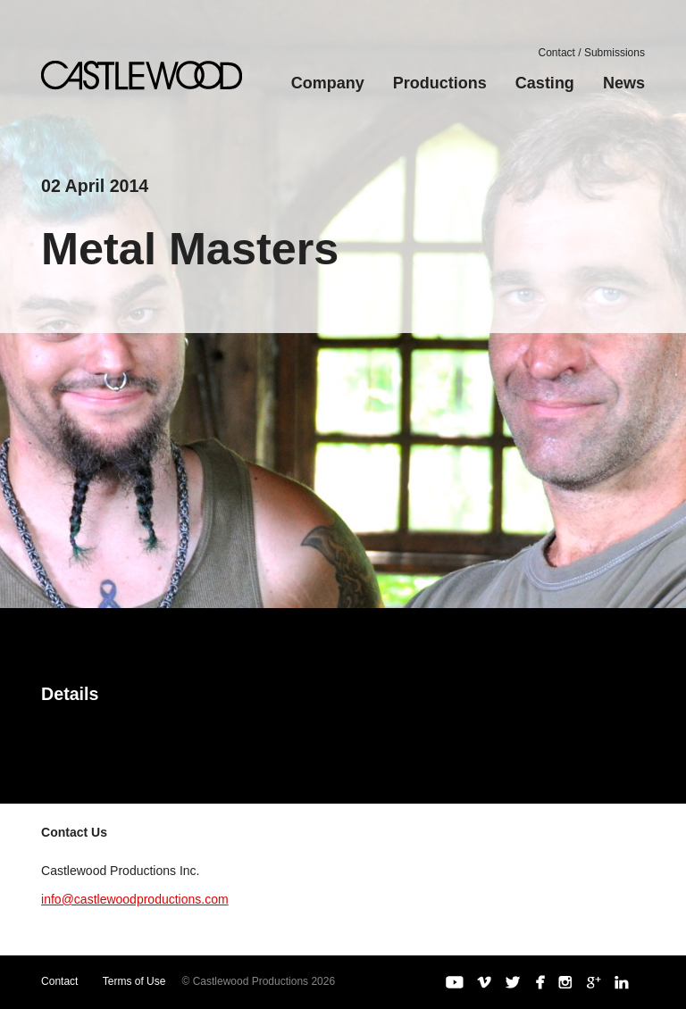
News (624, 83)
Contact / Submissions (592, 52)
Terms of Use (134, 981)
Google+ (594, 982)
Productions (440, 83)
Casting (544, 83)
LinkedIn (622, 982)
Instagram (565, 982)
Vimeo (484, 982)
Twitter (513, 982)
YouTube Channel (455, 982)
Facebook (539, 982)
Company (327, 83)
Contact (59, 981)
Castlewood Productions (141, 75)
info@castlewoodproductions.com (135, 899)
